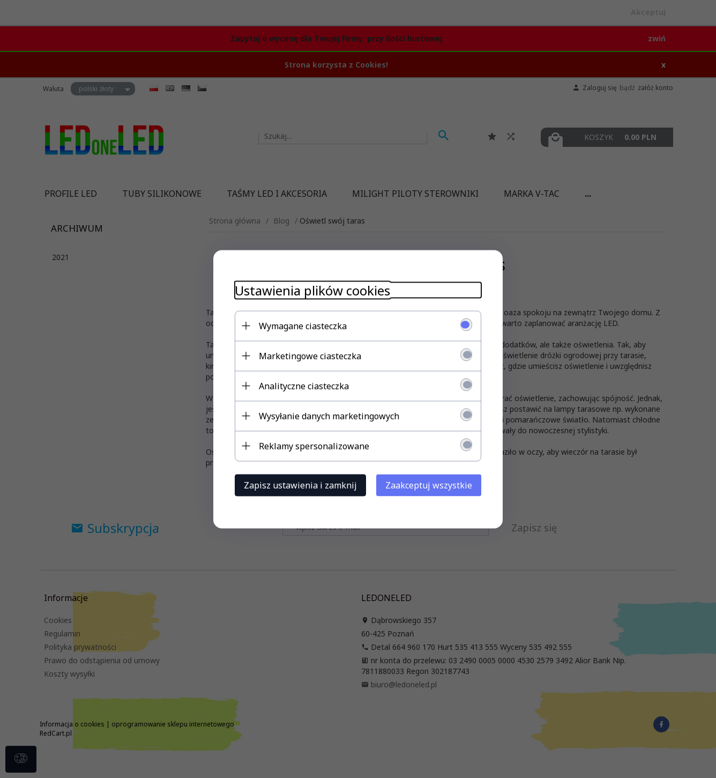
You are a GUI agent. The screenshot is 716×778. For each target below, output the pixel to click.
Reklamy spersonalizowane (314, 445)
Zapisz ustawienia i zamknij (300, 485)
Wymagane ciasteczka (303, 325)
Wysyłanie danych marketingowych (329, 415)
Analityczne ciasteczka (304, 385)
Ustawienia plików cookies (312, 290)
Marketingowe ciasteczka (310, 355)
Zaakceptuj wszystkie (428, 485)
